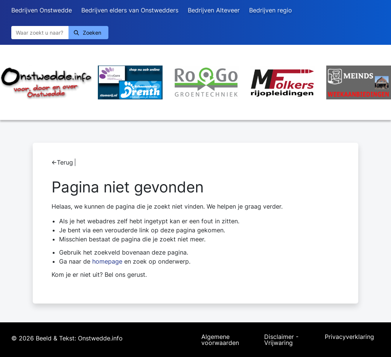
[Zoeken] (39, 32)
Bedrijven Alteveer (214, 10)
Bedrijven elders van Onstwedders (129, 10)
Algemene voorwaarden (220, 340)
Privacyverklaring (349, 337)
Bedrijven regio (270, 10)
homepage (107, 261)
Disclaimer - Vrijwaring (281, 340)
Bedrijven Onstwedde (41, 10)
